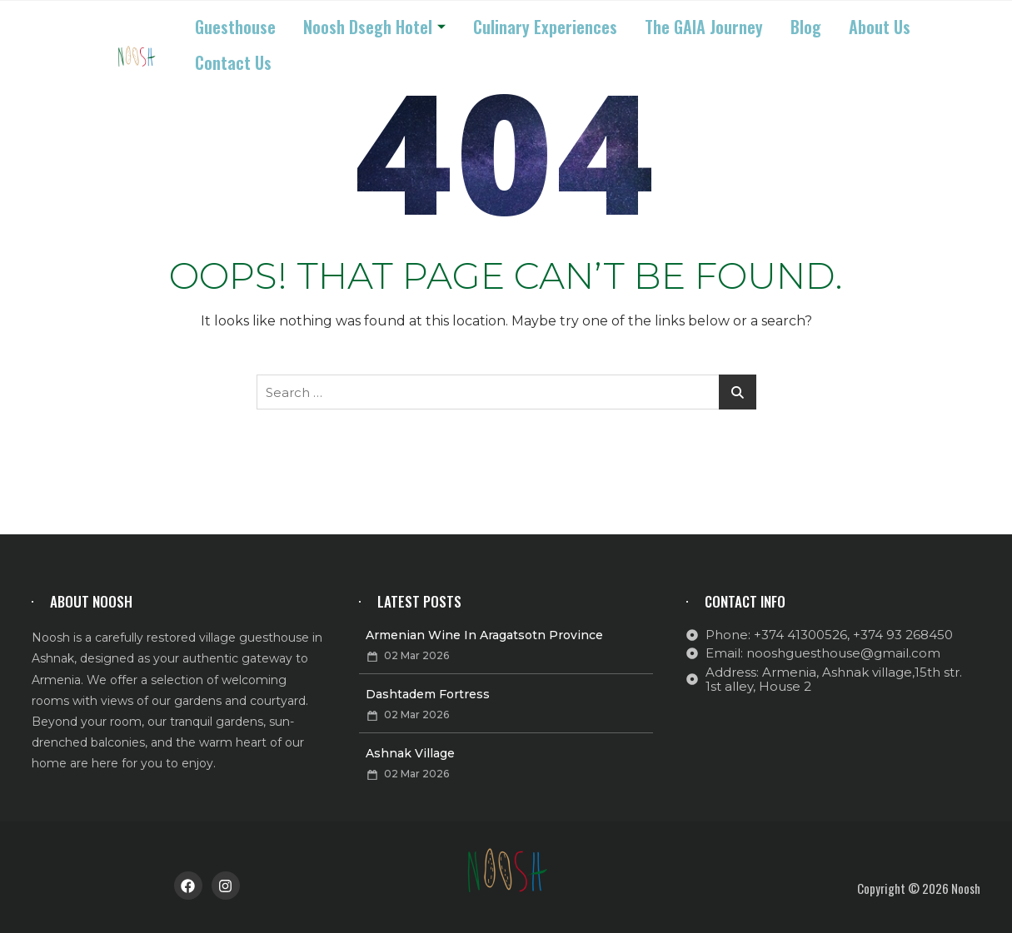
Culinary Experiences (545, 26)
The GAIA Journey (704, 26)
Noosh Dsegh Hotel (374, 26)
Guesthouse (235, 26)
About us (879, 26)
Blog (805, 26)
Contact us (233, 62)
